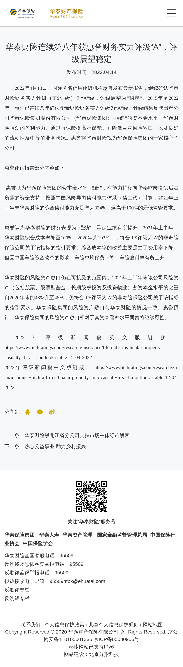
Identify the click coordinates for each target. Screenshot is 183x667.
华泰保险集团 (20, 535)
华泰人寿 (49, 535)
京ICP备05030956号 (116, 639)
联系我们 (30, 624)
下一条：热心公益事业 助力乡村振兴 (45, 446)
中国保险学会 (38, 543)
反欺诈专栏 (16, 590)
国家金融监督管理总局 (122, 535)
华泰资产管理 (78, 535)
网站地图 (153, 624)
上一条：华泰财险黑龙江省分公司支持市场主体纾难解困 (67, 435)
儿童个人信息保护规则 (114, 624)
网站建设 (74, 654)
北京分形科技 (104, 654)
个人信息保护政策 (64, 624)
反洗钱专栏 (16, 598)
